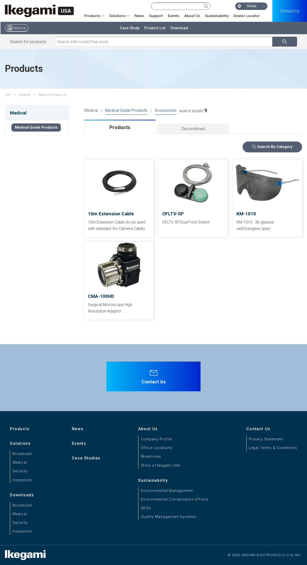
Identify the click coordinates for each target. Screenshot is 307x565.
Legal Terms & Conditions (273, 448)
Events (173, 16)
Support (156, 16)
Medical (20, 28)
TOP (8, 95)
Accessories (166, 110)
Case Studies (86, 458)
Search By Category (274, 146)
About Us (192, 16)
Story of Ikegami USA (161, 465)
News (139, 16)
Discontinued (193, 128)
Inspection (22, 480)
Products (92, 16)
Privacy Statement (266, 439)
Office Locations (156, 448)
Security (20, 471)
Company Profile (156, 439)
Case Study (129, 28)
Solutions (117, 16)
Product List (155, 28)
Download (179, 28)
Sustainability (217, 16)
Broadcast (22, 454)
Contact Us (289, 11)
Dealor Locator (246, 16)
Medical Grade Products (126, 110)
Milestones (151, 456)
